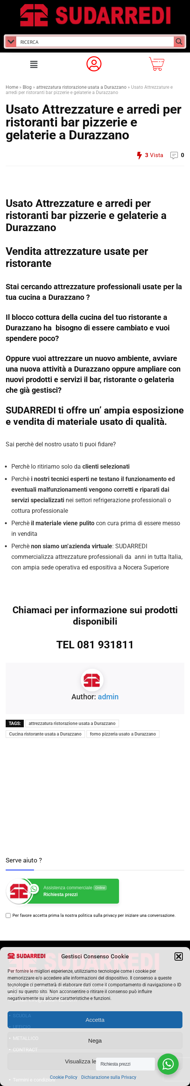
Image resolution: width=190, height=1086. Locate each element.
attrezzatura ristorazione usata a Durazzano (81, 87)
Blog (27, 87)
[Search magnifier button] (179, 41)
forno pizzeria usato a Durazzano (123, 734)
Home (12, 87)
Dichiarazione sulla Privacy (108, 1077)
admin (108, 696)
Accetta (94, 1020)
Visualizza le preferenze (95, 1061)
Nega (95, 1040)
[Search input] (95, 41)
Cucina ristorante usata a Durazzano (45, 734)
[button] (178, 956)
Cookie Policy (63, 1077)
